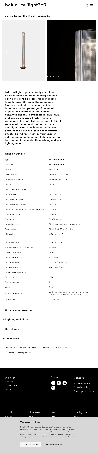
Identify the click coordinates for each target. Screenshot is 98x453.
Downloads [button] (12, 329)
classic (9, 412)
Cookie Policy (70, 437)
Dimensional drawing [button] (18, 310)
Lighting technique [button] (17, 319)
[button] (39, 77)
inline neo (34, 412)
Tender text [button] (12, 338)
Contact (79, 378)
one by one (81, 412)
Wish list (10, 378)
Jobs (8, 389)
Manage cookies (84, 391)
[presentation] (7, 51)
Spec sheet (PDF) (57, 169)
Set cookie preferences (55, 445)
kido (30, 417)
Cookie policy (82, 387)
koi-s (54, 412)
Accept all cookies (30, 445)
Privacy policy (82, 383)
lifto (53, 417)
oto (76, 417)
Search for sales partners (20, 353)
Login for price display (59, 174)
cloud (8, 417)
